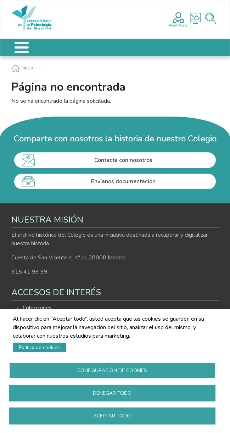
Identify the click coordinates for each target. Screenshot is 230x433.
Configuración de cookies (112, 369)
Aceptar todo (112, 415)
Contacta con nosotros (123, 160)
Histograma (195, 18)
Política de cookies (39, 346)
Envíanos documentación (123, 181)
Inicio (28, 68)
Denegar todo (112, 392)
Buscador (210, 18)
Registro (178, 18)
